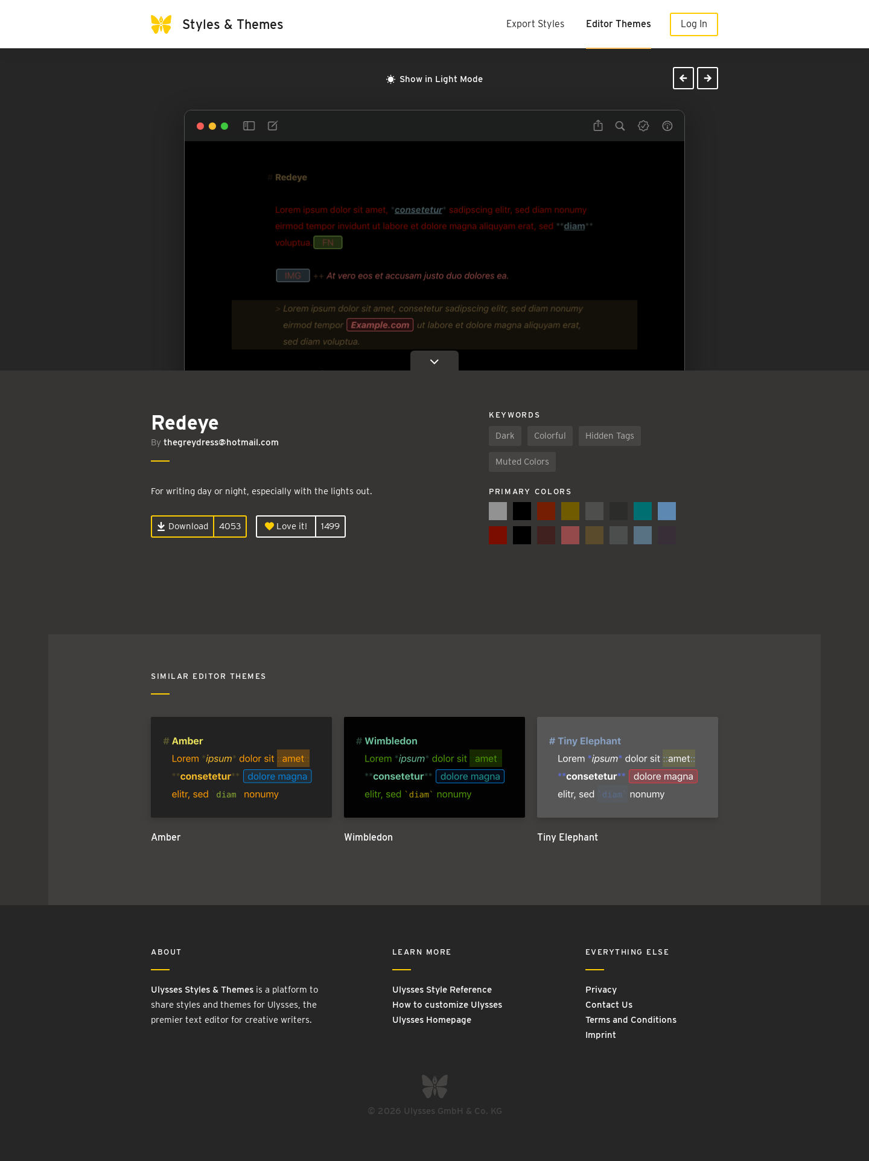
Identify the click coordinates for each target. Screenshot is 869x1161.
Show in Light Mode (434, 79)
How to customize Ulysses (447, 1004)
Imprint (600, 1034)
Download (182, 526)
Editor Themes (618, 24)
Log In (694, 24)
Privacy (601, 989)
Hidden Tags (609, 435)
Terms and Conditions (630, 1019)
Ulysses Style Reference (442, 989)
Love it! (286, 526)
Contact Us (608, 1004)
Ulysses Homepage (431, 1019)
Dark (505, 435)
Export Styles (535, 24)
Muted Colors (522, 461)
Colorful (550, 435)
